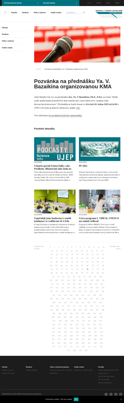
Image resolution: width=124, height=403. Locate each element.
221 (83, 325)
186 (91, 310)
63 (77, 266)
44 (93, 258)
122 (57, 288)
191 (65, 313)
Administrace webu (9, 394)
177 (97, 306)
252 (53, 339)
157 (91, 299)
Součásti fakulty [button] (60, 3)
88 (92, 273)
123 (63, 288)
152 (63, 299)
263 (64, 343)
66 (93, 266)
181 (63, 310)
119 (96, 284)
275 (83, 347)
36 (51, 258)
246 (71, 336)
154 (74, 299)
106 (80, 280)
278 (101, 347)
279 (68, 350)
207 (54, 321)
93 (63, 277)
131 (51, 291)
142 (59, 295)
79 (103, 269)
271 (59, 347)
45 (98, 258)
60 (61, 266)
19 (77, 251)
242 (101, 332)
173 (74, 306)
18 (72, 251)
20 (82, 251)
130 (103, 288)
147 (89, 295)
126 (80, 288)
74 (77, 269)
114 (69, 284)
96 (79, 277)
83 (67, 273)
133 (62, 291)
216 (54, 325)
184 (80, 310)
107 (86, 280)
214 (95, 321)
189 (54, 313)
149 (100, 295)
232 (95, 328)
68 (103, 266)
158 (97, 299)
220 (77, 325)
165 (83, 302)
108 (92, 280)
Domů (39, 69)
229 (77, 328)
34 (98, 254)
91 (53, 277)
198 (53, 317)
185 (86, 310)
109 (97, 280)
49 (62, 262)
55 (92, 262)
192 (71, 313)
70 (57, 269)
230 (83, 328)
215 (100, 321)
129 (97, 288)
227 (65, 328)
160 (54, 302)
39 (67, 258)
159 (103, 299)
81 (56, 273)
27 (62, 254)
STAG (99, 3)
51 (72, 262)
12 (98, 247)
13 (103, 247)
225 (53, 328)
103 (62, 280)
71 (62, 269)
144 (71, 295)
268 (95, 343)
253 (59, 339)
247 (77, 336)
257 (83, 339)
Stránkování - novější (39, 247)
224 (100, 325)
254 (65, 339)
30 (77, 254)
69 (52, 269)
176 (91, 306)
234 (53, 332)
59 (56, 266)
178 (103, 306)
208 (60, 321)
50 (67, 262)
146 (83, 295)
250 (95, 336)
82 (61, 273)
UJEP (117, 3)
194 (83, 313)
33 (92, 254)
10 (89, 247)
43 (87, 258)
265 (77, 343)
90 (103, 273)
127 (86, 288)
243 (53, 336)
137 (85, 291)
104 (68, 280)
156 (86, 299)
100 (100, 277)
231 (89, 328)
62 (72, 266)
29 (72, 254)
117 (85, 284)
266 (83, 343)
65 (87, 266)
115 (74, 284)
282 (86, 350)
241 (95, 332)
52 (77, 262)
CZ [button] (89, 3)
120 (102, 284)
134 (68, 291)
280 (74, 350)
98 (90, 277)
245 (65, 336)
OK (76, 399)
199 (59, 317)
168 (100, 302)
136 (80, 291)
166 (89, 302)
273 (71, 347)
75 (82, 269)
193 (77, 313)
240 (89, 332)
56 (98, 262)
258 (89, 339)
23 (97, 251)
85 (77, 273)
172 (68, 306)
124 (68, 288)
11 (94, 247)
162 (65, 302)
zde (78, 108)
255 (71, 339)
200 (65, 317)
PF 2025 (83, 166)
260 (101, 339)
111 (52, 284)
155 (80, 299)
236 (65, 332)
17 (67, 251)
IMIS (108, 3)
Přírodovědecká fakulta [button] (21, 3)
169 (51, 306)
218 (65, 325)
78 (98, 269)
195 (89, 313)
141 (54, 295)
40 (72, 258)
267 (89, 343)
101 (51, 280)
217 (59, 325)
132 (57, 291)
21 (87, 251)
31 (82, 254)
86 (82, 273)
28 (67, 254)
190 (59, 313)
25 (52, 254)
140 (103, 291)
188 (103, 310)
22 (92, 251)
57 (103, 262)
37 (56, 258)
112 (58, 284)
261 (53, 343)
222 (88, 325)
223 (94, 325)
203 (83, 317)
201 (71, 317)
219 (71, 325)
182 (68, 310)
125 (74, 288)
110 (103, 280)
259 (95, 339)
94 (69, 277)
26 (57, 254)
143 (65, 295)
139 (97, 291)
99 (95, 277)
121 (51, 288)
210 (72, 321)
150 (51, 299)
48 (57, 262)
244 (59, 336)
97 (84, 277)
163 (71, 302)
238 (77, 332)
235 (59, 332)
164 (77, 302)
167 (94, 302)
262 (58, 343)
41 (77, 258)
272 (65, 347)
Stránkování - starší (115, 247)
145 (77, 295)
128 (91, 288)
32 (87, 254)
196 (94, 313)
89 (97, 273)
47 (51, 262)
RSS (19, 394)
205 (95, 317)
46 (103, 258)
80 (52, 273)
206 (101, 317)
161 (60, 302)
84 (72, 273)
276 (89, 347)
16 (62, 251)
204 (89, 317)
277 (95, 347)
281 (80, 350)
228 (71, 328)
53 (82, 262)
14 (52, 251)
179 (51, 310)
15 (57, 251)
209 (66, 321)
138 (91, 291)
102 (56, 280)
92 (58, 277)
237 (71, 332)
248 (83, 336)
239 (83, 332)
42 (82, 258)
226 (59, 328)
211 (78, 321)
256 (77, 339)
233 (101, 328)
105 (74, 280)
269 (101, 343)
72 (67, 269)
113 (63, 284)
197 (100, 313)
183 (74, 310)
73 (72, 269)
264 (71, 343)
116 (80, 284)
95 (74, 277)
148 (94, 295)
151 (57, 299)
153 (68, 299)
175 (86, 306)
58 (51, 266)
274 (77, 347)
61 (66, 266)
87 (87, 273)
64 (82, 266)
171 (63, 306)
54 (87, 262)
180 (57, 310)
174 (80, 306)
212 (83, 321)
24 (102, 251)
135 (74, 291)
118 (91, 284)
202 (77, 317)
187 (97, 310)
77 (92, 269)
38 (61, 258)
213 (89, 321)
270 (53, 347)
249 (89, 336)
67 (98, 266)
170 (57, 306)
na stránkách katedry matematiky (65, 115)
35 (103, 254)
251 (102, 336)
